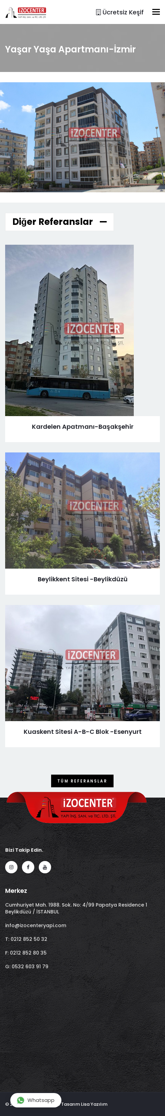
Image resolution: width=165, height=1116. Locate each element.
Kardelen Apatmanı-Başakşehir (82, 426)
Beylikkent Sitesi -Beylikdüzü (83, 579)
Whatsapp (35, 1100)
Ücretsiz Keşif (120, 12)
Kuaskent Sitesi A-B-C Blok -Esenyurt (83, 731)
